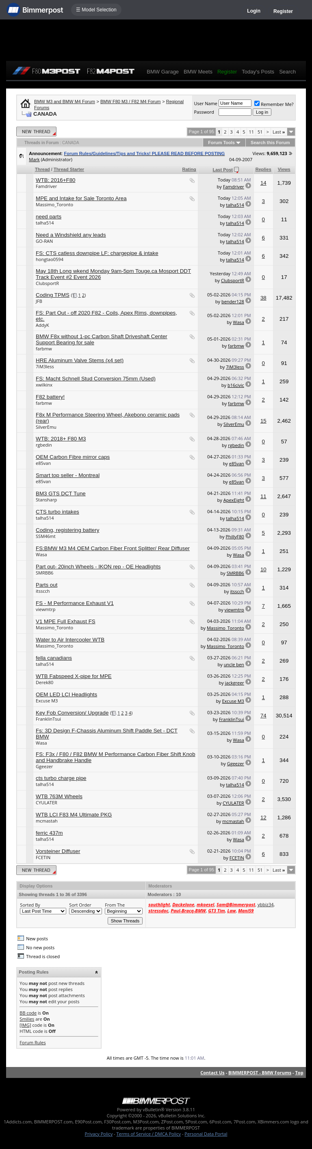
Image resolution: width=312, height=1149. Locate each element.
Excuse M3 (47, 701)
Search (287, 72)
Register (283, 11)
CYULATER (46, 802)
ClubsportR (47, 283)
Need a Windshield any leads (71, 235)
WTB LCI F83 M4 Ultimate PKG (74, 815)
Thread (42, 169)
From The (115, 905)
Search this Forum (270, 142)
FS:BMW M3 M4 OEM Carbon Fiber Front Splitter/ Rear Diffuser (113, 548)
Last (279, 132)
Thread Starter (69, 169)
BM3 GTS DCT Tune (61, 493)
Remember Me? (274, 104)
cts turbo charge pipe (61, 778)
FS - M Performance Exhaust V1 (75, 603)
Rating (189, 169)
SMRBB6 (44, 573)
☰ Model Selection (96, 10)
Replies (263, 169)
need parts (48, 217)
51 (260, 132)
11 (251, 132)
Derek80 (44, 682)
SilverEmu (46, 427)
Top (299, 1072)
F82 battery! (50, 397)
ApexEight (233, 500)
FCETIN (43, 857)
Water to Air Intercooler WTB (70, 640)
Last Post (222, 169)
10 (263, 569)
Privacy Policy (99, 1134)
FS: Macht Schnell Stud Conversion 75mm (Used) (96, 379)
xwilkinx (44, 385)
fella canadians (54, 658)
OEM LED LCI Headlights (66, 694)
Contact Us (212, 1072)
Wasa (238, 322)
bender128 (232, 301)
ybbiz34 (265, 904)
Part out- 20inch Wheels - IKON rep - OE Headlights (98, 567)
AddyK (42, 325)
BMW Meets (198, 72)
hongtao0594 (49, 259)
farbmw (44, 349)
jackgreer (234, 683)
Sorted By (30, 905)
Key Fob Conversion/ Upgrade (72, 713)
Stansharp (46, 500)
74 (263, 716)
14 (263, 183)
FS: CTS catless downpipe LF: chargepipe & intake (97, 253)
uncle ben (234, 664)
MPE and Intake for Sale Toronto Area (81, 198)
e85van (43, 463)
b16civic (236, 385)
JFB (39, 301)
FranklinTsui (48, 719)
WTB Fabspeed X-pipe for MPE (74, 676)
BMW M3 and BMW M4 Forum (64, 101)
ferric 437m (49, 833)
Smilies (27, 1019)
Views (284, 169)
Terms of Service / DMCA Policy (148, 1134)
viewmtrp (45, 609)
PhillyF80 (234, 536)
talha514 (235, 205)
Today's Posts (258, 72)
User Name (205, 103)
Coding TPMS (52, 295)
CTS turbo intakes (57, 512)
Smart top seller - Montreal (68, 475)
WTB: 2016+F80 (55, 180)
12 (263, 817)
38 (263, 298)
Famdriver (46, 186)
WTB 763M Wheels (59, 796)
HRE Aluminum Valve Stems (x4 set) (80, 360)
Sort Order (80, 905)
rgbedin (44, 445)
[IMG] (25, 1025)
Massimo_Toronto (54, 204)
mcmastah (47, 821)
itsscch (43, 591)
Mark (34, 159)
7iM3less (45, 366)
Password (204, 112)
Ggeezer (44, 766)
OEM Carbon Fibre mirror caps (73, 457)
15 (263, 421)
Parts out (46, 585)
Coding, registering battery (67, 530)
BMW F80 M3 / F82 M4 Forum (130, 101)
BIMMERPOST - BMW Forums (259, 1072)
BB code (28, 1013)
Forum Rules (33, 1042)
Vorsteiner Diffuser (58, 851)
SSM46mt (46, 536)
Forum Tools (221, 142)
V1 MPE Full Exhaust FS (65, 621)
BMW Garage (163, 72)
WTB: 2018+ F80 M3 (61, 439)
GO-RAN (44, 241)
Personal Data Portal (205, 1134)
